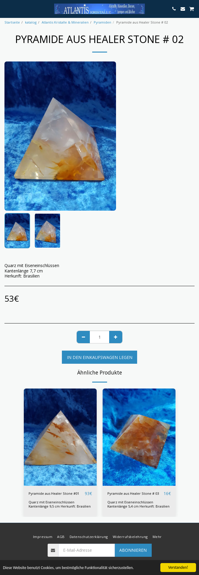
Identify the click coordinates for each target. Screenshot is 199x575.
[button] (6, 8)
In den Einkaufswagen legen (99, 357)
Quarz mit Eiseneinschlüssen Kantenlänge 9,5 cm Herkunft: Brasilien (60, 504)
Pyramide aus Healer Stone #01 (54, 493)
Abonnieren (133, 550)
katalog (31, 22)
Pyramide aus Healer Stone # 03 (133, 493)
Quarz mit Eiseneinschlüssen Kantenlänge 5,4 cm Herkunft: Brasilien (138, 504)
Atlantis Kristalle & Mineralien (65, 22)
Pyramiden (102, 22)
